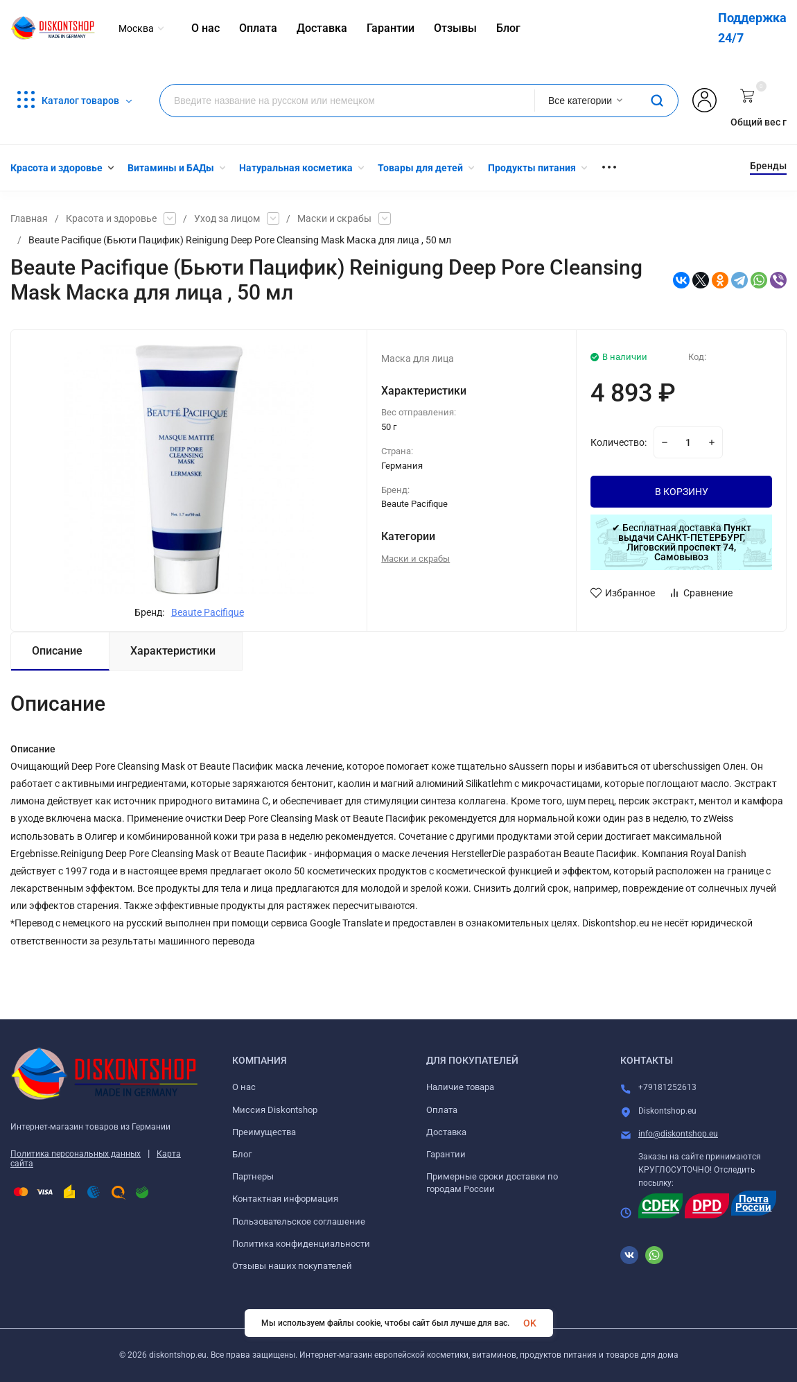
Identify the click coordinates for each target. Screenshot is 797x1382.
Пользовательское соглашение (298, 1221)
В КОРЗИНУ (681, 491)
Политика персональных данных (75, 1154)
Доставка (446, 1132)
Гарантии (446, 1154)
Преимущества (264, 1132)
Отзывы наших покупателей (292, 1266)
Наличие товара (460, 1087)
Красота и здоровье (111, 218)
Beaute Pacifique (207, 612)
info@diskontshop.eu (678, 1134)
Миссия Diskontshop (274, 1110)
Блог (242, 1154)
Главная (29, 218)
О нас (244, 1087)
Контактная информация (285, 1198)
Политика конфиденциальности (301, 1243)
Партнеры (253, 1176)
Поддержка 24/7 (752, 27)
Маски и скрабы (334, 218)
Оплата (441, 1110)
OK (529, 1323)
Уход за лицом (227, 218)
